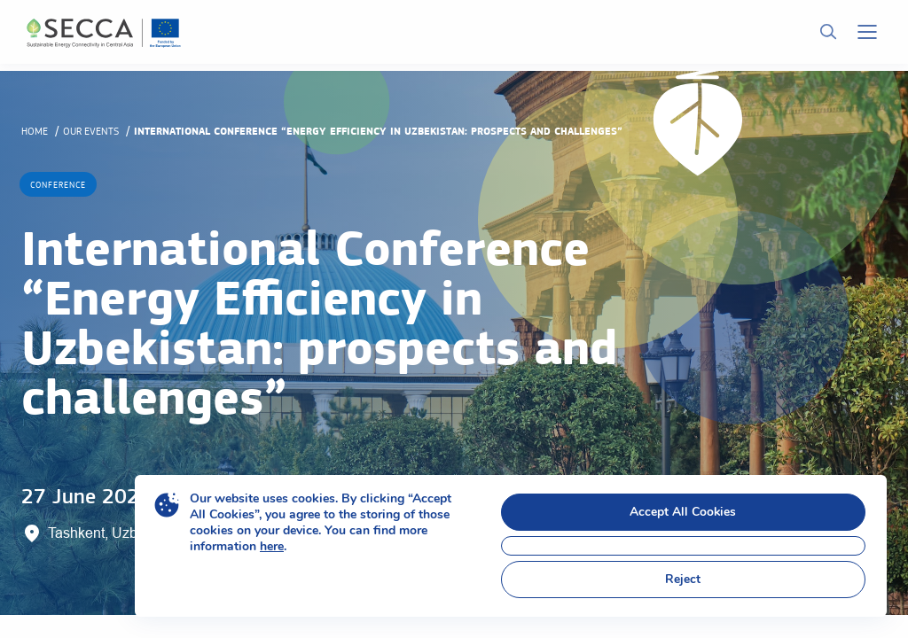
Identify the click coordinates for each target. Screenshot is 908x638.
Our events (91, 131)
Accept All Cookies (683, 511)
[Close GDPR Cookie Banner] (683, 546)
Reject (683, 579)
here (272, 546)
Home (34, 131)
